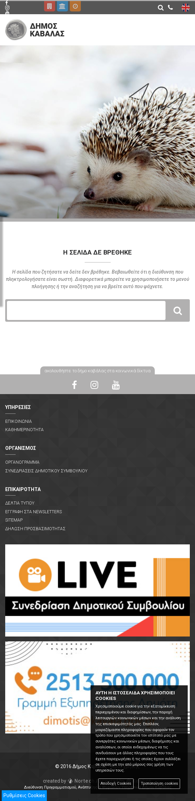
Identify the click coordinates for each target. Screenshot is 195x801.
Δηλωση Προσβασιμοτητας (35, 528)
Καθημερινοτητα (24, 429)
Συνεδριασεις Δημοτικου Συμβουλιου (46, 471)
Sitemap (14, 520)
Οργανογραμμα (22, 462)
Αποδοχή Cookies (115, 783)
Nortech (69, 781)
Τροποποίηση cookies (159, 783)
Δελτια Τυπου (19, 503)
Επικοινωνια (18, 421)
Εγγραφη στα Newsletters (33, 511)
